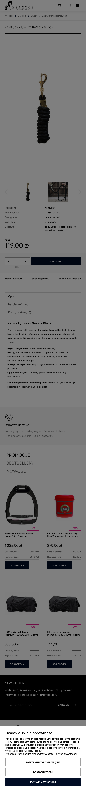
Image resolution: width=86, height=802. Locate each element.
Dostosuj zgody (43, 772)
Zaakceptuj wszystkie (43, 782)
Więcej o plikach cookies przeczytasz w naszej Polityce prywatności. (41, 753)
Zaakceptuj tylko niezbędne (43, 762)
